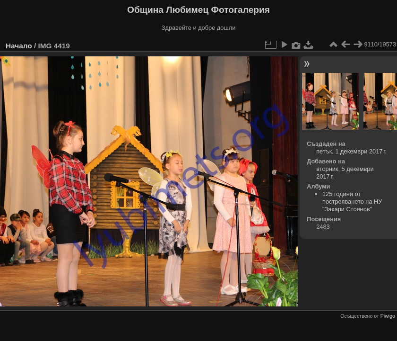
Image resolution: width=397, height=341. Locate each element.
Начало (19, 46)
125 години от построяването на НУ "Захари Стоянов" (352, 201)
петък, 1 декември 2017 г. (351, 151)
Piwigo (387, 316)
